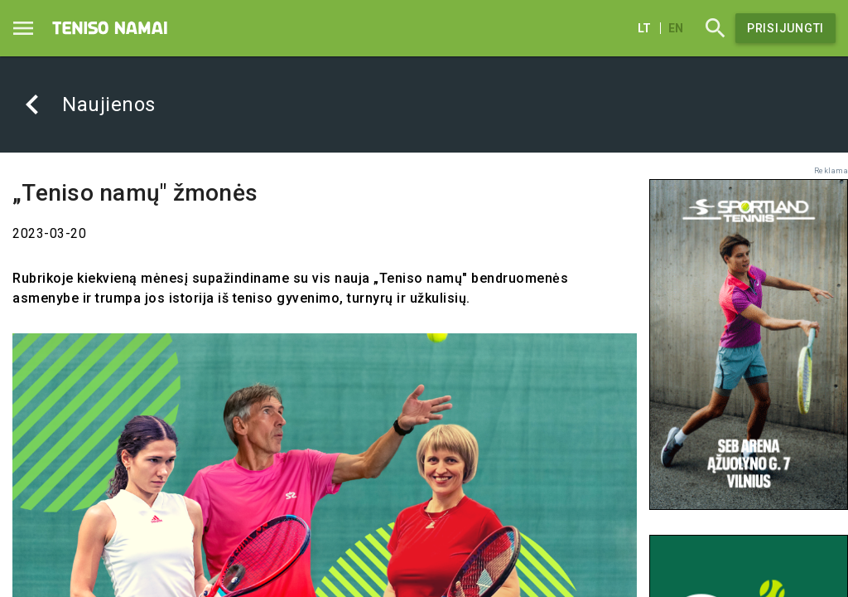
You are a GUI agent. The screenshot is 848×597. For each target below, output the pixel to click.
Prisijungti (785, 28)
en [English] (675, 28)
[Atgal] (32, 104)
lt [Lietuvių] (644, 28)
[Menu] (23, 28)
